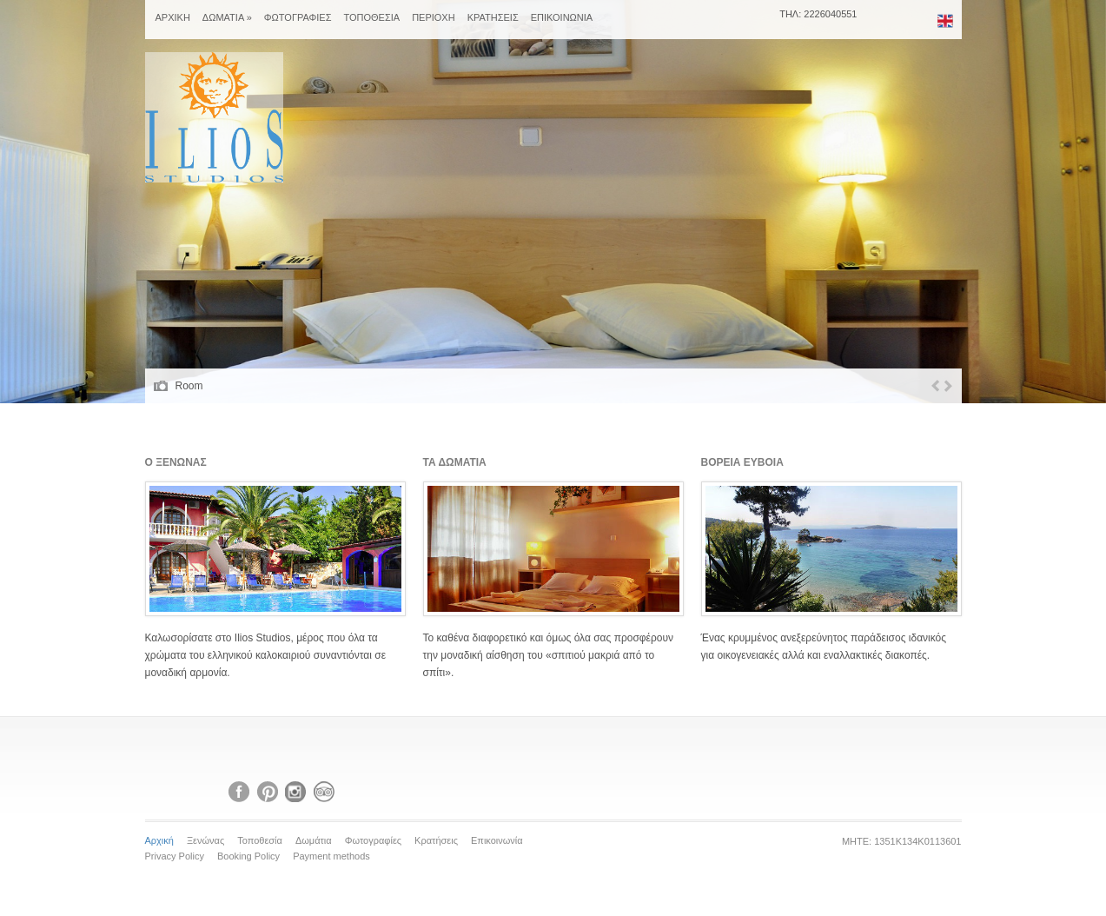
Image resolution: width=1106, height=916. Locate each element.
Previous (935, 386)
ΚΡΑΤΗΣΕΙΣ (493, 17)
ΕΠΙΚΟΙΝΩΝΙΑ (562, 17)
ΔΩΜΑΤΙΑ (227, 17)
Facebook (238, 791)
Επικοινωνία (497, 840)
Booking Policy (248, 856)
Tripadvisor (324, 791)
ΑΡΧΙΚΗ (173, 17)
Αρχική (159, 840)
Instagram (295, 791)
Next (948, 386)
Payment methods (331, 856)
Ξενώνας (205, 840)
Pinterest (267, 791)
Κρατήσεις (436, 840)
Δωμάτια (313, 840)
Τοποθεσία (259, 840)
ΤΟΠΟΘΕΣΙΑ (371, 17)
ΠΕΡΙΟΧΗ (433, 17)
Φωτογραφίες (373, 840)
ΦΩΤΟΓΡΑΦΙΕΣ (298, 17)
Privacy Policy (174, 856)
